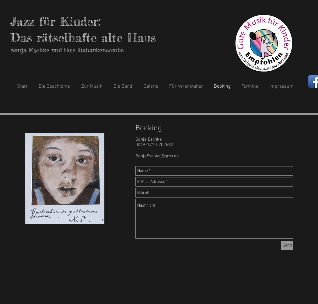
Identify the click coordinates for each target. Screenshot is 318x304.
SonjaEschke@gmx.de (157, 156)
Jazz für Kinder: (55, 21)
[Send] (287, 245)
